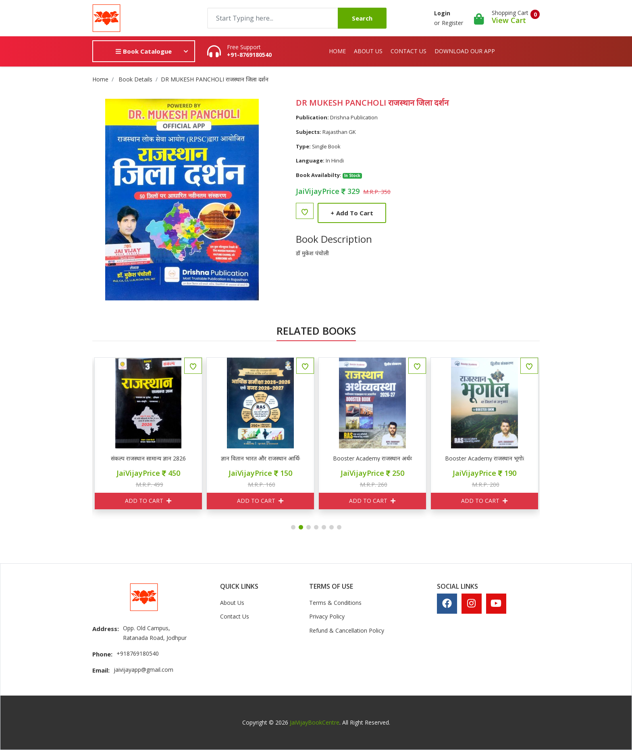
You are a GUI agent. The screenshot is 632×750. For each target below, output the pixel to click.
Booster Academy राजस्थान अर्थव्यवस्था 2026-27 (442, 458)
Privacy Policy (327, 616)
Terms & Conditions (335, 602)
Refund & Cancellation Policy (346, 630)
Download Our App (464, 51)
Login (442, 13)
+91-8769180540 (249, 55)
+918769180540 (137, 653)
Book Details (135, 79)
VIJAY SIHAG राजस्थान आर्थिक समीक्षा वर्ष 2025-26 (106, 458)
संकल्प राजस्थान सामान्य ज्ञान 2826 (218, 458)
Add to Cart (352, 213)
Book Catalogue (143, 51)
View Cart (509, 20)
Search (362, 18)
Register (452, 23)
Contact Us (408, 51)
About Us (368, 51)
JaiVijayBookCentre (314, 722)
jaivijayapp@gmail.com (143, 669)
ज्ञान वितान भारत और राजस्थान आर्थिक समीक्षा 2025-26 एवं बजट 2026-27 (330, 458)
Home (337, 51)
